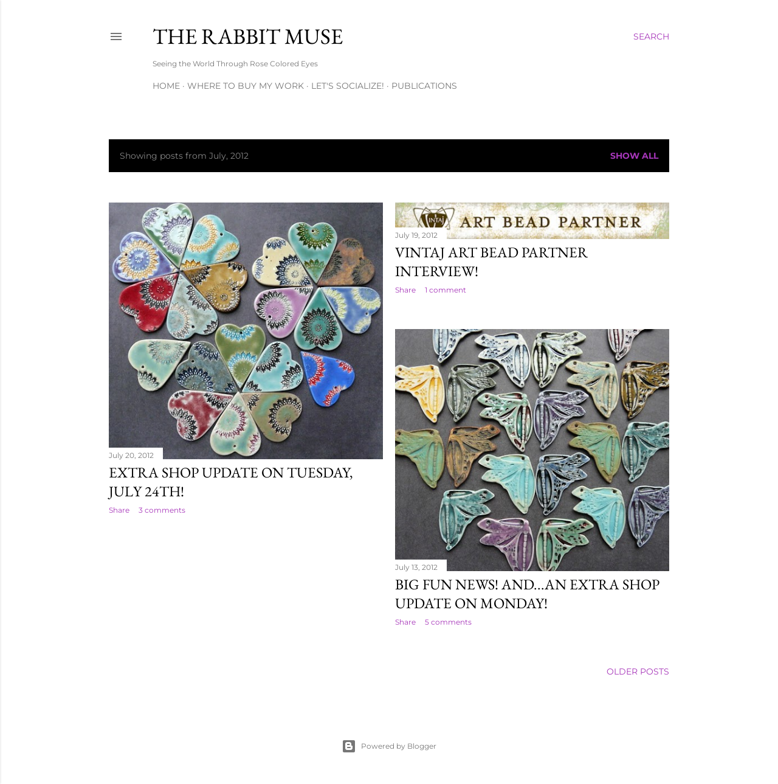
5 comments (448, 621)
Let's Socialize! (347, 85)
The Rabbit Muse (248, 36)
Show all (634, 155)
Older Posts (638, 671)
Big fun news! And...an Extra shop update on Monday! (527, 593)
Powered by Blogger (389, 746)
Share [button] (119, 510)
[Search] (651, 36)
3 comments (162, 510)
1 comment (445, 289)
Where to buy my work (245, 85)
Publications (424, 85)
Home (166, 85)
